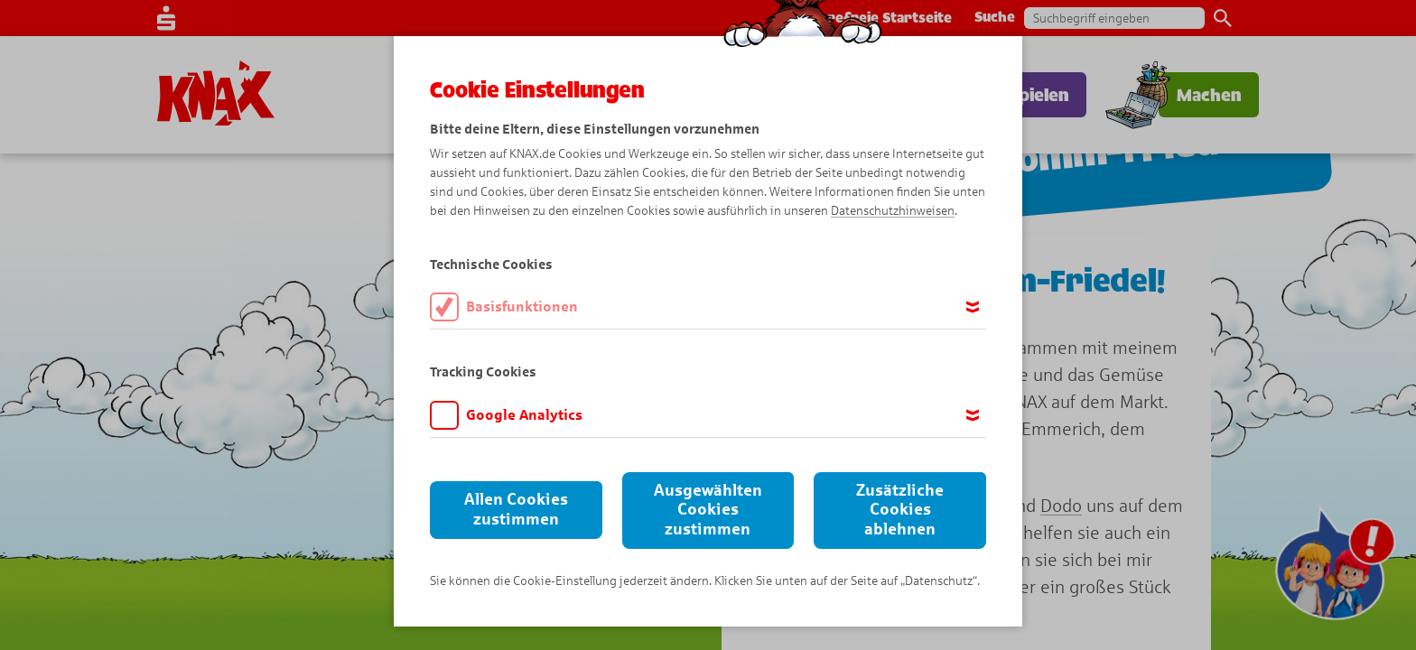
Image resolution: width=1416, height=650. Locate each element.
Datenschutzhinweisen (893, 211)
